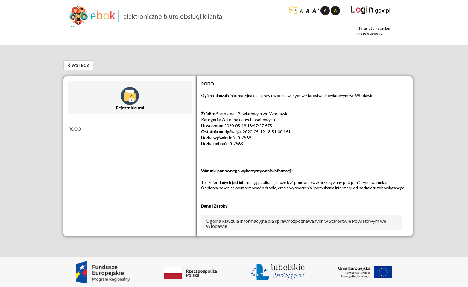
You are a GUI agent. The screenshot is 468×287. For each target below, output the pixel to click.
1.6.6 (72, 26)
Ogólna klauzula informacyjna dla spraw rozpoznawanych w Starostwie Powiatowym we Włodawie (296, 223)
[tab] (129, 129)
